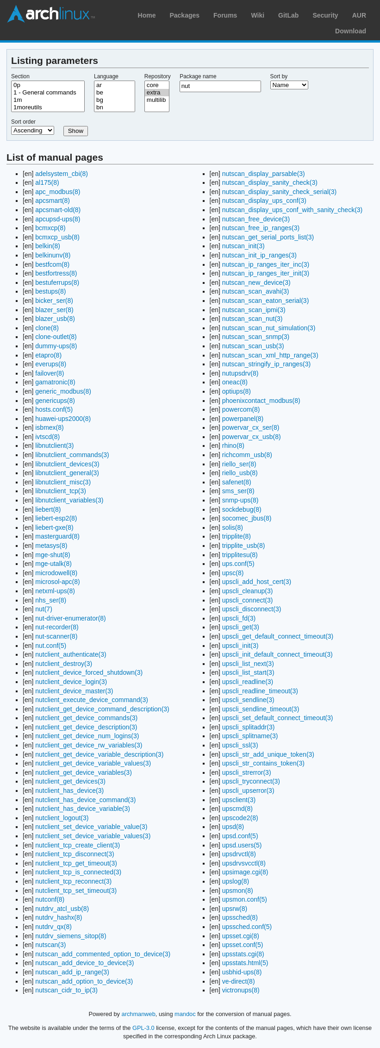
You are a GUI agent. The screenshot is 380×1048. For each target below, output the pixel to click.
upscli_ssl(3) (240, 745)
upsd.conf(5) (240, 836)
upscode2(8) (240, 818)
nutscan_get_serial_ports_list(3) (268, 237)
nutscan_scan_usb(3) (253, 346)
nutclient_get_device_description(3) (86, 727)
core (157, 85)
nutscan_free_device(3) (256, 219)
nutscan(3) (50, 944)
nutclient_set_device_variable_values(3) (92, 836)
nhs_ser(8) (50, 600)
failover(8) (49, 373)
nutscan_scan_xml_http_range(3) (270, 355)
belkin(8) (47, 246)
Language (106, 76)
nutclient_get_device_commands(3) (86, 718)
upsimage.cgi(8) (245, 872)
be (114, 92)
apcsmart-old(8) (58, 209)
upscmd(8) (237, 808)
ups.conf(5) (238, 563)
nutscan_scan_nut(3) (252, 318)
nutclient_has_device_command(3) (85, 799)
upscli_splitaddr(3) (248, 727)
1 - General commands (48, 92)
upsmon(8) (237, 890)
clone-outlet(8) (56, 336)
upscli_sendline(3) (248, 699)
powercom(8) (241, 409)
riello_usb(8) (240, 473)
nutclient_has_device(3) (69, 790)
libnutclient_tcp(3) (60, 491)
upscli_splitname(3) (250, 736)
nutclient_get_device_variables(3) (83, 772)
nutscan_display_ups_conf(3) (264, 200)
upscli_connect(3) (247, 600)
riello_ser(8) (239, 464)
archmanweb (139, 1013)
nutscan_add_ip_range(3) (72, 972)
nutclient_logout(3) (61, 818)
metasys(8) (51, 545)
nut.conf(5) (50, 645)
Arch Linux (51, 14)
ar (114, 85)
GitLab (288, 15)
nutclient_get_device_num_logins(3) (87, 736)
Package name (198, 76)
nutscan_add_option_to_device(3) (84, 981)
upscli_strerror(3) (246, 772)
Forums (225, 15)
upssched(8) (240, 917)
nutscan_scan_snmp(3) (256, 336)
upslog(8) (235, 881)
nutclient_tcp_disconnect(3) (74, 854)
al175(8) (47, 182)
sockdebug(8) (242, 509)
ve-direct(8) (238, 981)
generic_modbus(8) (63, 391)
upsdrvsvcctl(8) (244, 863)
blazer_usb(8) (55, 318)
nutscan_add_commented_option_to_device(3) (102, 954)
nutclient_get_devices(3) (70, 781)
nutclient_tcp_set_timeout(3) (76, 890)
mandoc (185, 1013)
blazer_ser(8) (54, 310)
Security (325, 15)
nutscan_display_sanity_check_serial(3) (279, 191)
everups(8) (50, 364)
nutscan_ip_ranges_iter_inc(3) (265, 264)
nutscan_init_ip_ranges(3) (259, 255)
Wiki (257, 15)
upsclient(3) (238, 799)
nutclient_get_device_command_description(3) (102, 709)
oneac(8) (235, 382)
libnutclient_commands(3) (72, 454)
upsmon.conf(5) (244, 899)
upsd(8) (233, 826)
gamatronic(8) (55, 382)
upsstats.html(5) (245, 962)
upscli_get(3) (240, 627)
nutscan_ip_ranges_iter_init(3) (265, 273)
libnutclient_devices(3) (67, 464)
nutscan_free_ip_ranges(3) (260, 228)
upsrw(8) (234, 908)
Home (147, 15)
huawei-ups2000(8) (63, 418)
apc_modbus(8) (57, 191)
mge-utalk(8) (53, 563)
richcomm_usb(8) (247, 454)
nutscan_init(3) (243, 246)
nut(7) (43, 609)
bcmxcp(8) (50, 228)
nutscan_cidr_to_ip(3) (66, 990)
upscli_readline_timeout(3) (260, 691)
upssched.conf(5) (247, 926)
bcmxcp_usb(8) (57, 237)
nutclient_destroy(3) (63, 663)
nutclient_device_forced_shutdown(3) (89, 672)
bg (114, 100)
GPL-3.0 (143, 1027)
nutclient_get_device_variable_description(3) (99, 754)
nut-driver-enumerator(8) (70, 618)
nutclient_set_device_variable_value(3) (91, 826)
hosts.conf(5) (54, 409)
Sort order (23, 122)
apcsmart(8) (52, 200)
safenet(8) (236, 482)
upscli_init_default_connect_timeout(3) (277, 654)
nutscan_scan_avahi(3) (255, 291)
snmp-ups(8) (240, 500)
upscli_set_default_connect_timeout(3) (277, 718)
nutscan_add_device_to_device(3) (84, 962)
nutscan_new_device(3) (256, 282)
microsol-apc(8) (57, 581)
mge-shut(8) (52, 555)
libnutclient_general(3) (67, 473)
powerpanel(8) (243, 418)
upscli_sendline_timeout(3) (260, 709)
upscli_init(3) (240, 645)
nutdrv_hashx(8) (58, 917)
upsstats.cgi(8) (243, 954)
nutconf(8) (49, 899)
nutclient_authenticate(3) (70, 654)
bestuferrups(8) (57, 282)
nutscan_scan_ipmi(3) (254, 310)
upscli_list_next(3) (248, 663)
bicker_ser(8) (54, 300)
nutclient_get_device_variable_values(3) (93, 763)
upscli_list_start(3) (248, 672)
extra (157, 92)
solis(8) (232, 527)
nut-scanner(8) (56, 636)
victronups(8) (241, 990)
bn (114, 107)
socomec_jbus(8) (247, 518)
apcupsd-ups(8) (57, 219)
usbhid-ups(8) (242, 972)
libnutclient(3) (54, 445)
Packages (184, 15)
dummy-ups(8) (56, 346)
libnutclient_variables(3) (69, 500)
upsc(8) (233, 573)
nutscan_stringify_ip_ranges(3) (266, 364)
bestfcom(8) (52, 264)
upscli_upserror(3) (248, 790)
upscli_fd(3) (238, 618)
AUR (359, 15)
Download (350, 31)
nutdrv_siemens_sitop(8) (70, 936)
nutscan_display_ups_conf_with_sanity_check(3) (292, 209)
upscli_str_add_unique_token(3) (268, 754)
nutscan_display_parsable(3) (263, 173)
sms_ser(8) (238, 491)
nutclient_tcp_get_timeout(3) (76, 863)
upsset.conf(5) (242, 944)
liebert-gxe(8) (54, 527)
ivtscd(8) (47, 436)
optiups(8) (236, 391)
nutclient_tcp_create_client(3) (77, 845)
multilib (157, 100)
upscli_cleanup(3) (247, 591)
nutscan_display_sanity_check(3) (270, 182)
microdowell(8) (56, 573)
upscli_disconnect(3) (251, 609)
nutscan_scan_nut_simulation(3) (269, 328)
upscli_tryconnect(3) (251, 781)
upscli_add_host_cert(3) (256, 581)
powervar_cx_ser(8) (251, 427)
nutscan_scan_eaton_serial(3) (265, 300)
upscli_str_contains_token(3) (263, 763)
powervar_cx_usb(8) (251, 436)
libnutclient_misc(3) (63, 482)
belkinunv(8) (52, 255)
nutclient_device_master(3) (74, 691)
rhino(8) (233, 445)
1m (48, 100)
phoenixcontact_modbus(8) (261, 400)
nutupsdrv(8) (240, 373)
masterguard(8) (57, 536)
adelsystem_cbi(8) (61, 173)
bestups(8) (50, 291)
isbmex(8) (49, 427)
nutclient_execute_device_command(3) (91, 699)
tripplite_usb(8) (243, 545)
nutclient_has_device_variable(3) (82, 808)
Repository (157, 76)
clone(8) (47, 328)
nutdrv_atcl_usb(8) (62, 908)
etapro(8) (48, 355)
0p (48, 85)
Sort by (279, 76)
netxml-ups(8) (55, 591)
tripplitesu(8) (240, 555)
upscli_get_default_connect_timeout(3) (278, 636)
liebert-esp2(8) (56, 518)
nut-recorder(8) (56, 627)
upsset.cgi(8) (240, 936)
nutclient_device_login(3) (71, 681)
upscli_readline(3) (248, 681)
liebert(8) (48, 509)
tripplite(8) (236, 536)
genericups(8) (55, 400)
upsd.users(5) (242, 845)
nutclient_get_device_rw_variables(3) (88, 745)
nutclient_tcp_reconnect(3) (73, 881)
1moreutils (48, 107)
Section (20, 76)
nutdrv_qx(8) (53, 926)
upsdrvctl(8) (239, 854)
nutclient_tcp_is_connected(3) (78, 872)
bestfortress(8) (56, 273)
